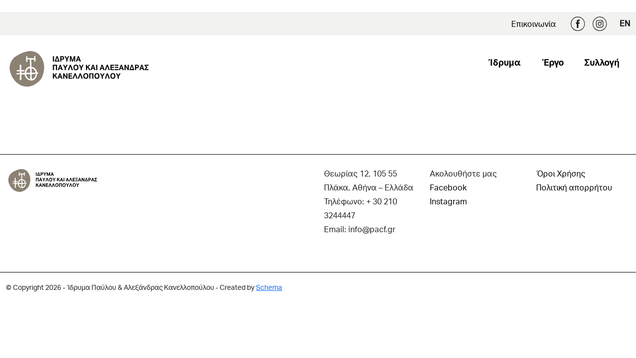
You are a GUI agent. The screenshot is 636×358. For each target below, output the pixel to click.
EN (625, 23)
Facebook (577, 23)
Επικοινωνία (533, 23)
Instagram (599, 23)
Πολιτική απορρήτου (574, 187)
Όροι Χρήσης (560, 173)
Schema (269, 287)
